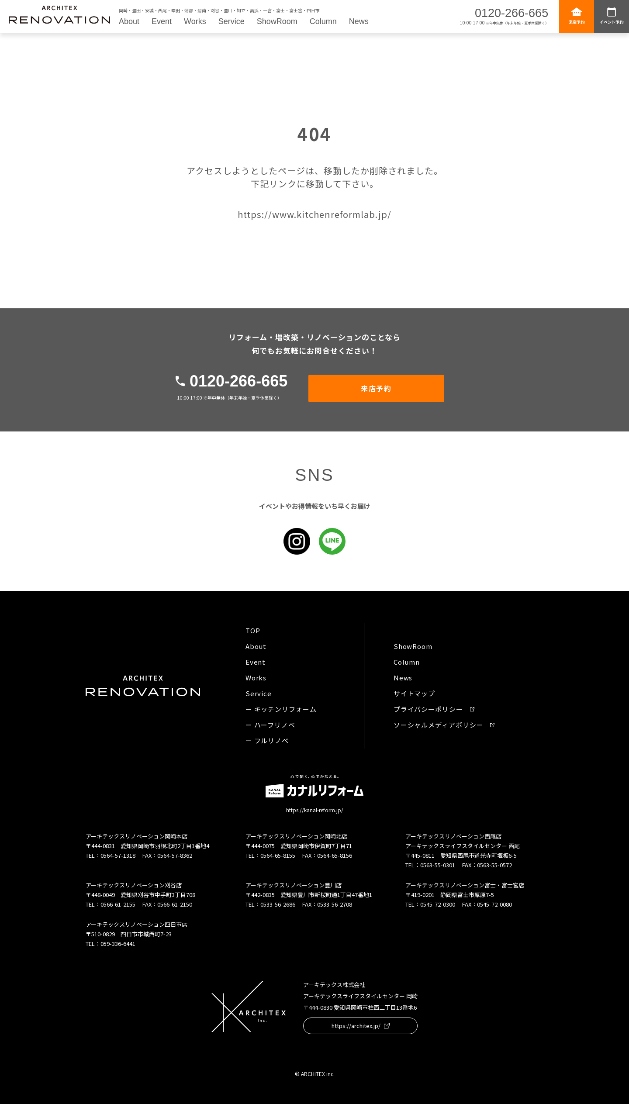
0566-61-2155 (117, 904)
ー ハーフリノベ (270, 724)
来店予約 (576, 15)
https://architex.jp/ (361, 1025)
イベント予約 (611, 15)
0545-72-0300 (437, 904)
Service (231, 21)
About (129, 21)
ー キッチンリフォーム (281, 709)
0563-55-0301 (437, 865)
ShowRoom (277, 21)
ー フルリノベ (267, 740)
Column (323, 21)
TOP (252, 630)
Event (162, 21)
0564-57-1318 (117, 855)
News (359, 21)
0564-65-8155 (277, 855)
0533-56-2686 (277, 904)
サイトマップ (414, 693)
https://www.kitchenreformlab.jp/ (314, 214)
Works (195, 21)
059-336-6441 (117, 943)
